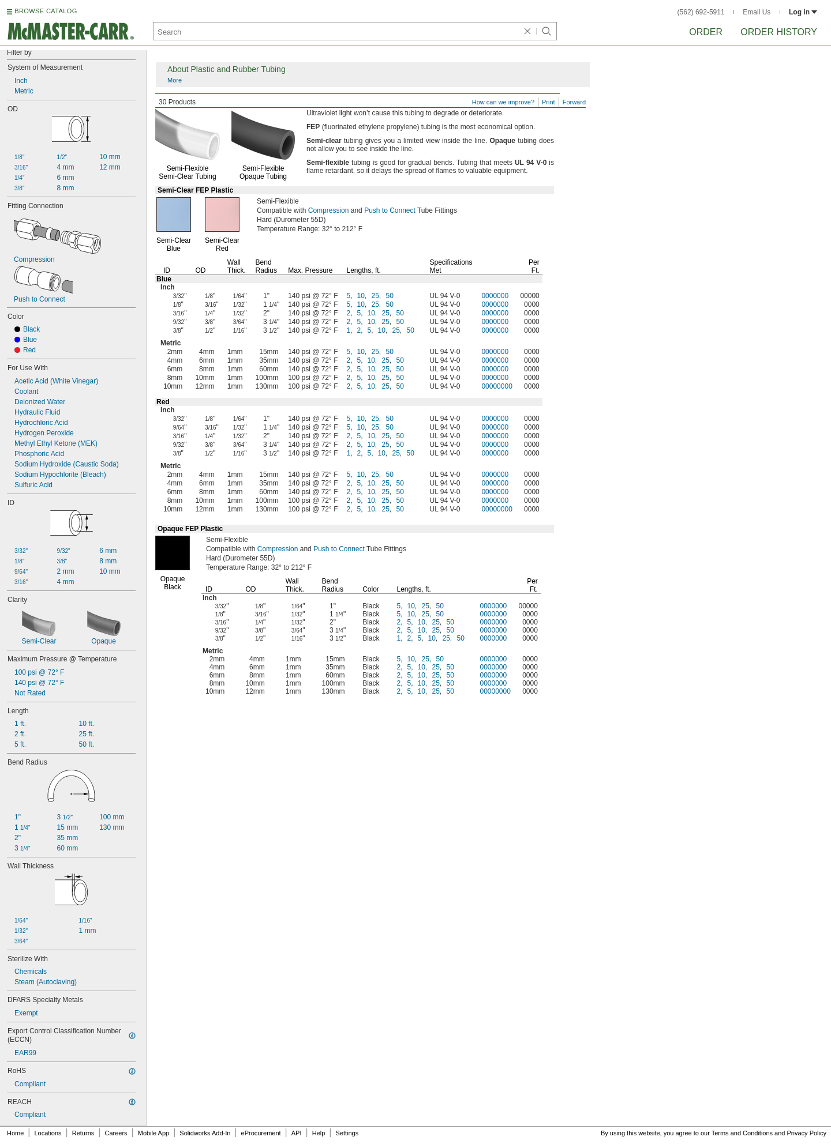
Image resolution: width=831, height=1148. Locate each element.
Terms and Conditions (742, 1133)
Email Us (756, 12)
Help (318, 1133)
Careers (115, 1133)
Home (15, 1133)
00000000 (496, 386)
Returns (83, 1133)
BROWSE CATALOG (45, 10)
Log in (803, 12)
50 (390, 296)
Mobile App (153, 1133)
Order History (778, 32)
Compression (328, 210)
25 (375, 296)
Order (706, 32)
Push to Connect (389, 210)
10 (361, 296)
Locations (48, 1133)
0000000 (494, 296)
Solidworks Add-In (204, 1133)
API (296, 1133)
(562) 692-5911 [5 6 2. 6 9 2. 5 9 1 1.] (701, 12)
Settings (346, 1133)
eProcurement (261, 1133)
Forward (574, 102)
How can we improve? (503, 102)
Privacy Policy (806, 1133)
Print (548, 102)
